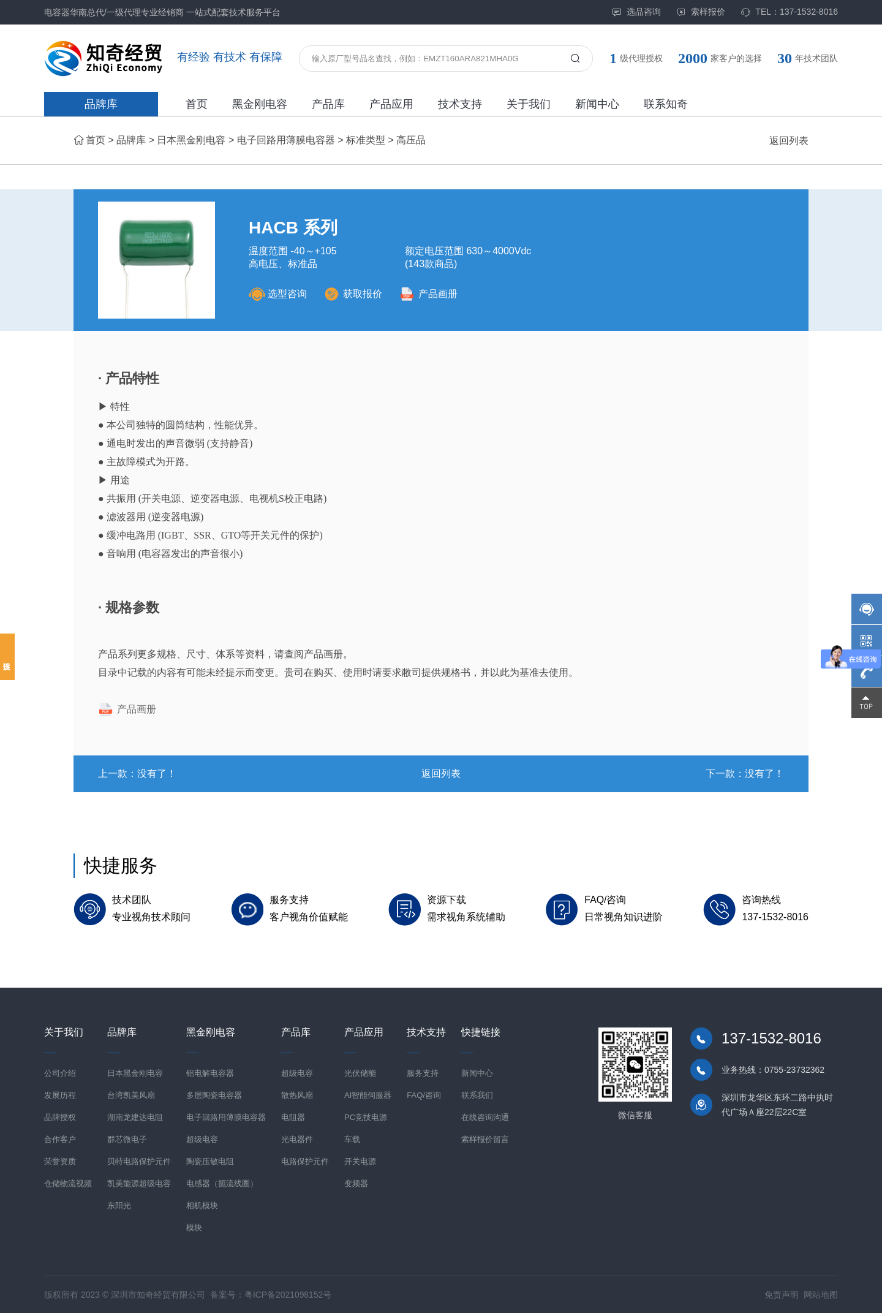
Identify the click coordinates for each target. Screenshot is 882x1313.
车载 (352, 1138)
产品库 (328, 104)
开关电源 (360, 1160)
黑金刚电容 (259, 104)
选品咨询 (636, 12)
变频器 (356, 1182)
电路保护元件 (305, 1160)
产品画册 (430, 294)
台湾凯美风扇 (131, 1094)
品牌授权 (60, 1116)
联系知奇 (666, 104)
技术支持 (460, 104)
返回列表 (789, 140)
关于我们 (529, 104)
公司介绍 (60, 1072)
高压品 (411, 140)
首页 (197, 104)
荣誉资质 (60, 1160)
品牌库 (101, 104)
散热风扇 (297, 1094)
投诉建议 (7, 657)
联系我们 (477, 1094)
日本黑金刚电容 (191, 140)
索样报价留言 (485, 1138)
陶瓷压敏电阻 (210, 1160)
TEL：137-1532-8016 (789, 12)
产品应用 (391, 104)
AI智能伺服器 (367, 1094)
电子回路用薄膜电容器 (286, 140)
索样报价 (700, 12)
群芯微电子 (127, 1138)
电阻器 (293, 1116)
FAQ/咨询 (424, 1094)
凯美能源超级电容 (139, 1182)
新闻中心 (597, 104)
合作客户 (60, 1138)
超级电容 (202, 1138)
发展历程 (60, 1094)
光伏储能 (360, 1072)
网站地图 (821, 1294)
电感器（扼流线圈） (222, 1182)
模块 (194, 1227)
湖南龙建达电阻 (135, 1116)
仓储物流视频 (68, 1182)
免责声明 (781, 1294)
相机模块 (202, 1204)
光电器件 (297, 1138)
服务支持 (423, 1072)
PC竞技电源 (365, 1116)
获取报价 (354, 294)
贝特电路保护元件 (139, 1160)
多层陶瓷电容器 (214, 1094)
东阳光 (119, 1204)
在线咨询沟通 (485, 1116)
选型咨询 (278, 294)
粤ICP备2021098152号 (288, 1294)
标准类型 (365, 140)
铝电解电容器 (210, 1072)
